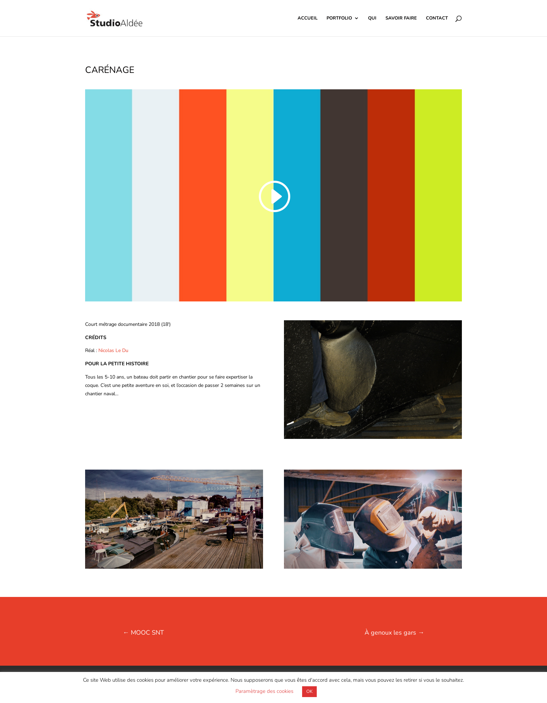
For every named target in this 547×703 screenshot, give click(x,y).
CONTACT (437, 18)
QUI (372, 18)
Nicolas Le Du (113, 350)
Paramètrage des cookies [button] (264, 691)
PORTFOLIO (339, 18)
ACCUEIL (307, 18)
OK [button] (309, 691)
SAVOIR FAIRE (401, 18)
